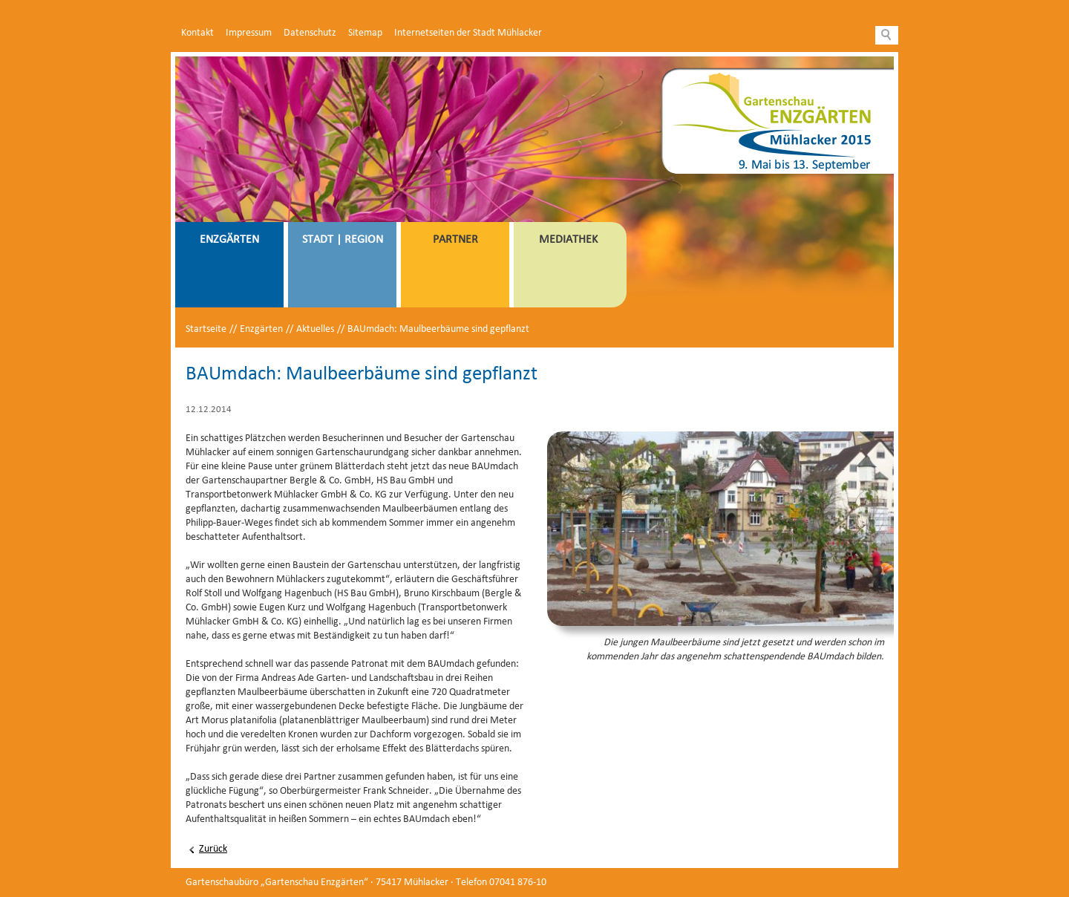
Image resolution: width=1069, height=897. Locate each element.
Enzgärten (229, 240)
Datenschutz (310, 33)
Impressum (249, 33)
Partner (455, 240)
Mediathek (568, 240)
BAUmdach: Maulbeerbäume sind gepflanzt (438, 329)
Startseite (206, 329)
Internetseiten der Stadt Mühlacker (468, 33)
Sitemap (365, 33)
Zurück (213, 849)
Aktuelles (315, 329)
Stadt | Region (342, 240)
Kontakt (197, 33)
